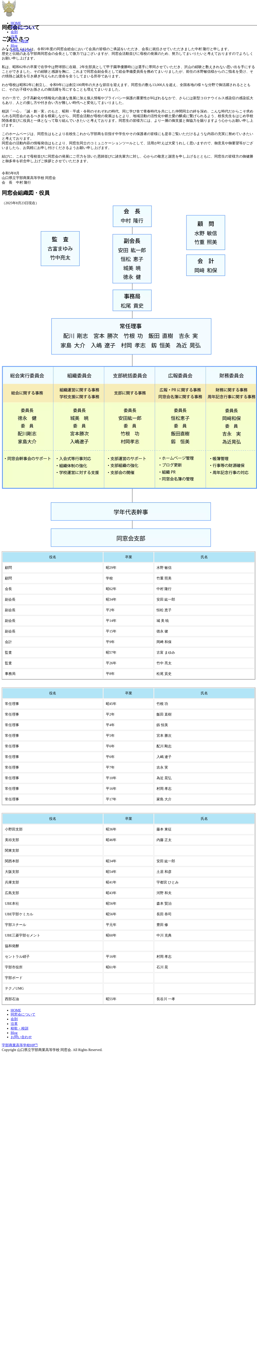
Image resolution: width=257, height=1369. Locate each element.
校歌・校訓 (19, 41)
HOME (16, 23)
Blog (14, 46)
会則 (14, 32)
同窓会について (23, 27)
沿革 (14, 36)
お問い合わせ (21, 50)
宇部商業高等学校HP (20, 1318)
